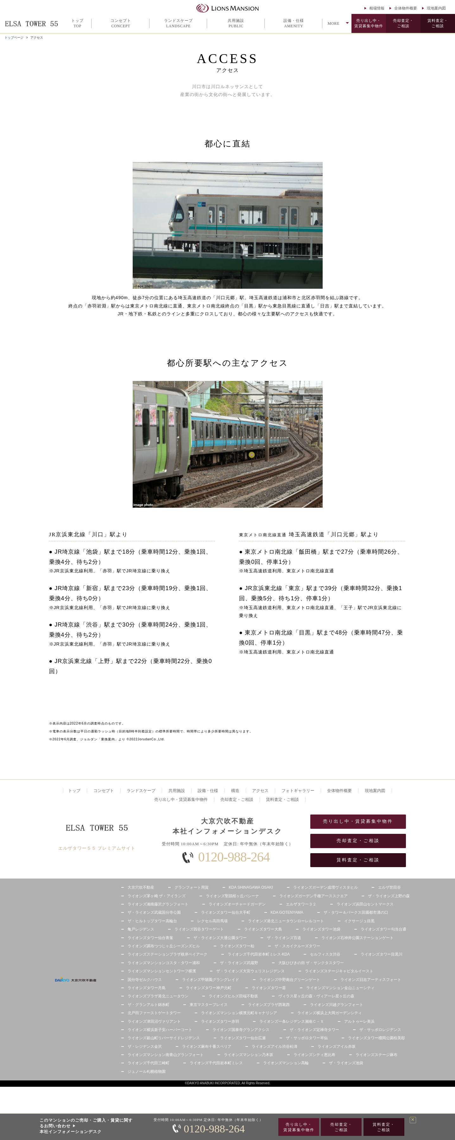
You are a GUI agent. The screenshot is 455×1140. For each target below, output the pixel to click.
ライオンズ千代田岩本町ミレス (216, 1063)
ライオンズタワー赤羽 (220, 1021)
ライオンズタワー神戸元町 (208, 988)
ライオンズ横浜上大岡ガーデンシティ (329, 1013)
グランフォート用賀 (191, 887)
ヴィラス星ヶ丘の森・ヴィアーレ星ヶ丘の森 (316, 996)
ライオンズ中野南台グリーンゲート (289, 979)
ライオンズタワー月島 (147, 988)
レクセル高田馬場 (212, 921)
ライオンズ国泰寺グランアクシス (240, 1029)
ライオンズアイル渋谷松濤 (274, 1046)
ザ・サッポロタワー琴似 (307, 1038)
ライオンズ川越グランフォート (336, 1004)
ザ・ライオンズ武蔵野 (239, 963)
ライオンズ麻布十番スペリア (206, 1046)
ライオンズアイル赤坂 (337, 1046)
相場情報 (376, 8)
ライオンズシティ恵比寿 (314, 1055)
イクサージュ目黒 (359, 921)
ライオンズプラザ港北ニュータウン (158, 996)
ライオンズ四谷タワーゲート (199, 929)
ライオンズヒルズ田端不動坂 (233, 996)
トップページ (13, 37)
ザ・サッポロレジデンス (380, 1029)
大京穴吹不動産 (141, 887)
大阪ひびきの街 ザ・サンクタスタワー (311, 963)
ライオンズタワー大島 (263, 929)
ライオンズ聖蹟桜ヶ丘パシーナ (232, 896)
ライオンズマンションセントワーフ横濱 (162, 971)
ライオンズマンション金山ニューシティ (340, 988)
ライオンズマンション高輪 (286, 1063)
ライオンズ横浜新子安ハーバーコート (160, 1029)
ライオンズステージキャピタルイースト (339, 971)
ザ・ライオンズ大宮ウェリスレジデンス (250, 971)
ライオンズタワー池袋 (321, 929)
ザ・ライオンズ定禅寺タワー (314, 1029)
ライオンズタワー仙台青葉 (150, 938)
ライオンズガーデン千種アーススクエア (313, 896)
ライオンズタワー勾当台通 (383, 929)
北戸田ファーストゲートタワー (154, 1013)
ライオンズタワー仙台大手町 (225, 912)
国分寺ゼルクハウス (145, 979)
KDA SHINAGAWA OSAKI (251, 887)
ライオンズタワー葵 (269, 988)
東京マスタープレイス (209, 1004)
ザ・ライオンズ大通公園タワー (220, 938)
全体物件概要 (405, 8)
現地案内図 (436, 8)
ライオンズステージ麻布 (376, 1055)
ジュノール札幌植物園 (147, 1071)
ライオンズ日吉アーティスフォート (370, 979)
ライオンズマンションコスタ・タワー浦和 (164, 963)
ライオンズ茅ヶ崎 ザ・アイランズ (157, 896)
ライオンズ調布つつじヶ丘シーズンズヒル (164, 946)
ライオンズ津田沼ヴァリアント (154, 1021)
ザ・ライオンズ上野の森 (389, 896)
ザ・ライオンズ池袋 (346, 1063)
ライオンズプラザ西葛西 (269, 1004)
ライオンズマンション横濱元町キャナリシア (239, 1013)
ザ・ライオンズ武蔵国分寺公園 (154, 912)
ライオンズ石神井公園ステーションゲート (357, 938)
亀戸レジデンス (141, 929)
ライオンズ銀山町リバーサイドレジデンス (164, 1038)
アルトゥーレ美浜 (359, 1021)
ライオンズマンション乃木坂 (248, 1055)
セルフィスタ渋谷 (325, 954)
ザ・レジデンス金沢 (145, 1046)
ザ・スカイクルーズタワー (297, 946)
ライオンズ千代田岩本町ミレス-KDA (259, 954)
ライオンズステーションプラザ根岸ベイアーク (167, 954)
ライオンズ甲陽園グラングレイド (210, 979)
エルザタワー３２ (301, 904)
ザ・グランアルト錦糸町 (148, 1004)
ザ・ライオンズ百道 (284, 938)
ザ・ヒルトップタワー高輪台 (152, 921)
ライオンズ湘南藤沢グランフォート (158, 904)
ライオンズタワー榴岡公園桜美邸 (376, 1038)
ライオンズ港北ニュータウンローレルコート (286, 921)
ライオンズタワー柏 (237, 946)
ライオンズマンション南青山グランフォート (166, 1055)
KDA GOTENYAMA (287, 912)
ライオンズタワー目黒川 (381, 954)
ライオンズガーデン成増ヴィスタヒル (325, 887)
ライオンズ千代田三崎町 (148, 1063)
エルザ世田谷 (389, 887)
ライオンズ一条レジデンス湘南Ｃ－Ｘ (291, 1021)
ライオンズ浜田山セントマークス (365, 904)
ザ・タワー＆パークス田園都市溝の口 (356, 912)
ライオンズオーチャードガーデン (237, 904)
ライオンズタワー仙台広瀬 (243, 1038)
